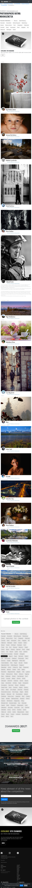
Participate (16, 622)
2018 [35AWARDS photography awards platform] (6, 2)
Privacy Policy (3, 860)
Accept (21, 885)
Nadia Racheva (10, 206)
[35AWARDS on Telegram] (18, 853)
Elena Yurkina (9, 231)
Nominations (3, 866)
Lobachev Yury (10, 499)
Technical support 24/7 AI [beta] (8, 887)
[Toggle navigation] (28, 2)
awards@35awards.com (4, 794)
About (2, 865)
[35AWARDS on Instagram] (10, 853)
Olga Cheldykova (10, 317)
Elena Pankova (10, 525)
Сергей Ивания (10, 566)
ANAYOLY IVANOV (10, 587)
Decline (25, 885)
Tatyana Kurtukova (11, 135)
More (3, 55)
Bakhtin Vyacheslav (11, 160)
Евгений (8, 476)
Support (3, 870)
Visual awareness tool (4, 872)
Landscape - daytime (5, 300)
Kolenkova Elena (10, 342)
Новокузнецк (16, 111)
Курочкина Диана (11, 110)
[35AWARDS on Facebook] (2, 853)
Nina (7, 422)
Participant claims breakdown (5, 871)
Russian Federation (5, 20)
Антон (7, 612)
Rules (2, 867)
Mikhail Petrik (9, 282)
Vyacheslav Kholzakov (12, 541)
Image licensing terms (4, 862)
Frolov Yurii (9, 449)
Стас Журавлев (10, 393)
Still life (3, 62)
